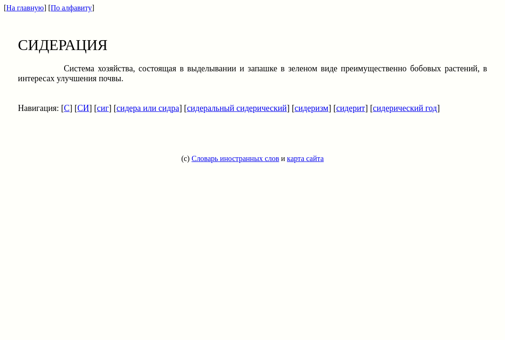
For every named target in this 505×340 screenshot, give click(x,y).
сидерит (350, 108)
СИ (83, 108)
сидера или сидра (147, 108)
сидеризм (312, 108)
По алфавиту (71, 8)
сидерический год (405, 108)
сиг (103, 108)
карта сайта (305, 158)
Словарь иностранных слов (235, 158)
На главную (25, 8)
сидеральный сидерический (237, 108)
